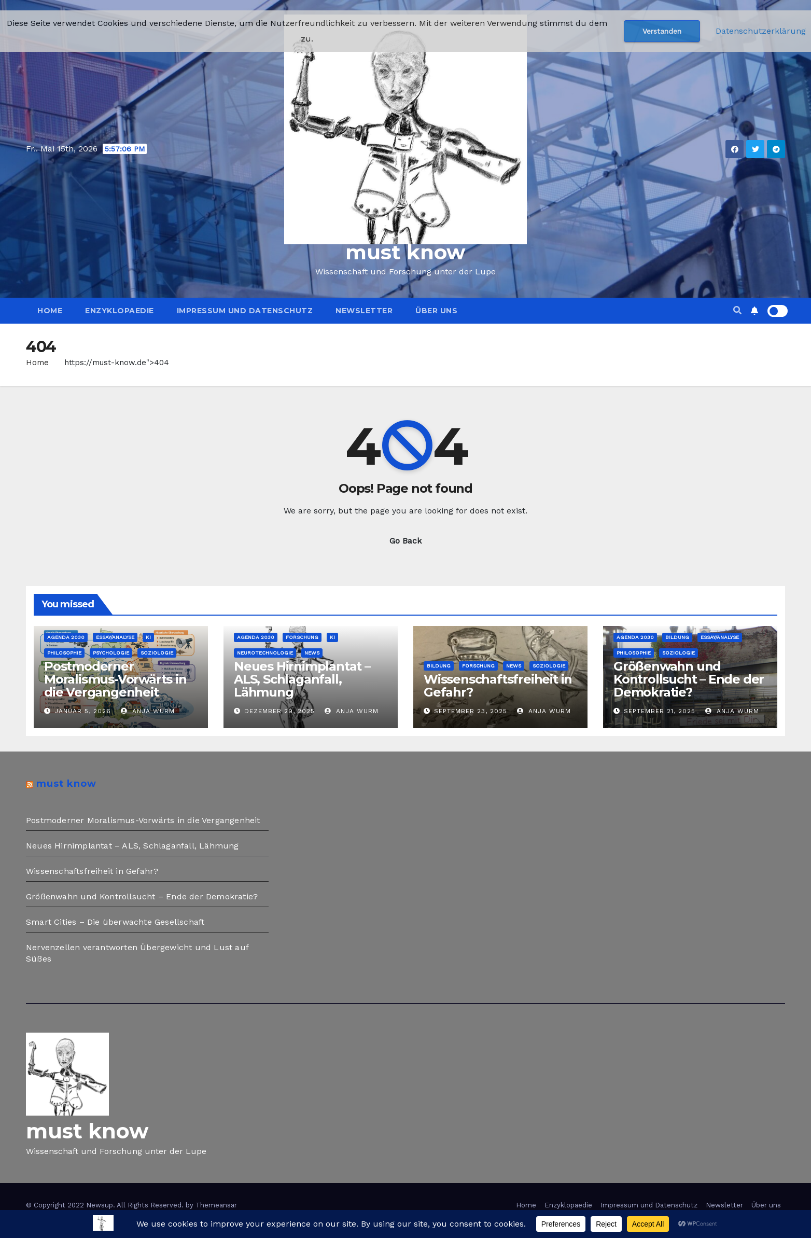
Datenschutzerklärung (761, 31)
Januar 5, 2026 (82, 711)
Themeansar (216, 1205)
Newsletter (364, 310)
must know (405, 252)
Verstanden (661, 31)
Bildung (439, 666)
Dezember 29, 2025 (279, 711)
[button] (737, 310)
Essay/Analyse (115, 637)
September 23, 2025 (470, 711)
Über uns (436, 310)
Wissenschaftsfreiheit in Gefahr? (498, 686)
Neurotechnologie (265, 653)
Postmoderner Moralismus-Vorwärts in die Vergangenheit (115, 679)
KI (148, 637)
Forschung (302, 637)
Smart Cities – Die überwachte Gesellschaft (115, 922)
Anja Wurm (148, 711)
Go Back (405, 541)
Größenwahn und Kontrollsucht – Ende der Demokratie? (688, 679)
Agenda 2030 (66, 637)
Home (49, 310)
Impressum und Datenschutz (245, 310)
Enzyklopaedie (119, 310)
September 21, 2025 (659, 711)
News (311, 653)
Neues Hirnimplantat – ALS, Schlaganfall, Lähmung (302, 679)
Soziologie (157, 653)
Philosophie (64, 653)
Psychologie (111, 653)
